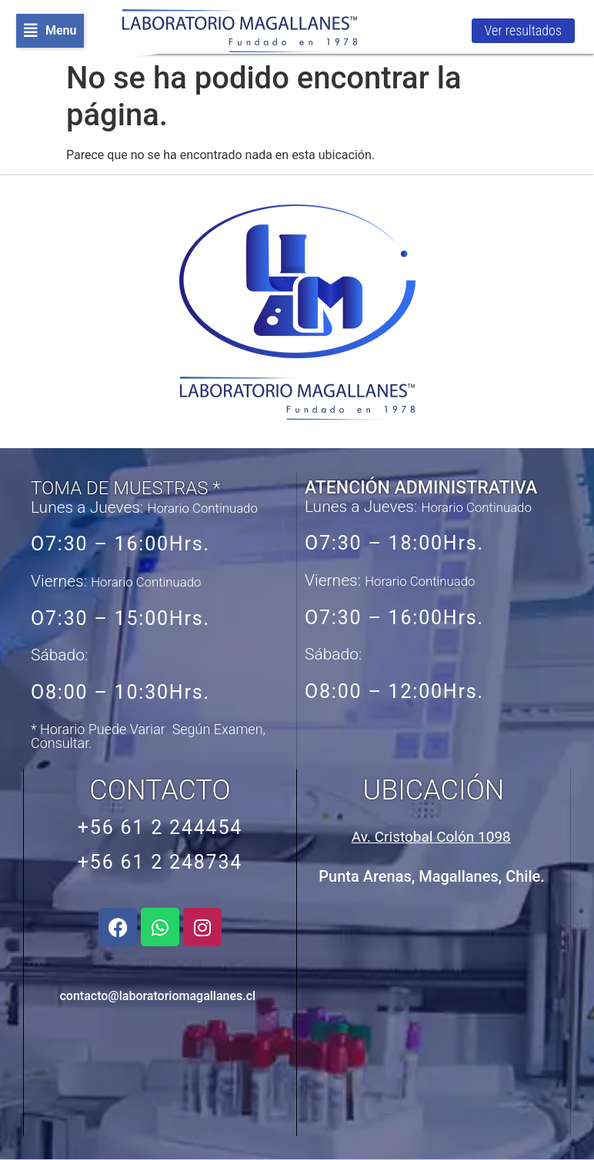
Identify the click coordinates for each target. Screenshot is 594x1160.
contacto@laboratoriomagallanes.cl (157, 996)
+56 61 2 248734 (160, 862)
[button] (50, 31)
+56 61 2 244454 (160, 827)
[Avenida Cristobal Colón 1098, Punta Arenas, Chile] (432, 1013)
